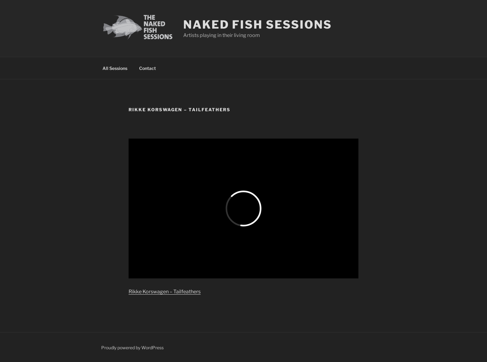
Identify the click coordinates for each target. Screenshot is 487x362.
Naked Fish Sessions (257, 24)
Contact (147, 68)
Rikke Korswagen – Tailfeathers (165, 292)
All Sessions (114, 68)
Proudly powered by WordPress (132, 347)
